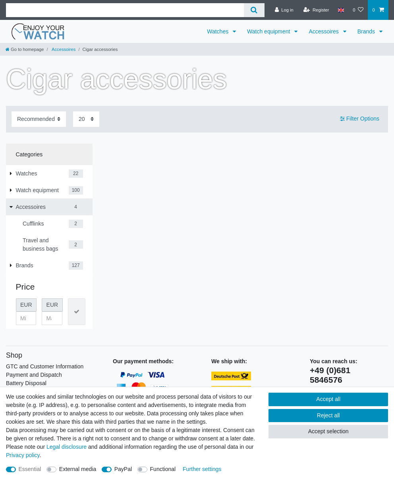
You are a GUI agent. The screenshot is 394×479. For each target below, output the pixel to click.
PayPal (123, 469)
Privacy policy (23, 455)
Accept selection (328, 431)
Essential (30, 469)
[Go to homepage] (25, 49)
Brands (367, 31)
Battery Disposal (26, 383)
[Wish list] (358, 10)
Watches (218, 31)
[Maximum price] (52, 318)
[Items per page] (86, 119)
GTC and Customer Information (44, 366)
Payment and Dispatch (34, 375)
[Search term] (125, 10)
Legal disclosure (66, 447)
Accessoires (324, 31)
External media (77, 469)
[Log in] (284, 10)
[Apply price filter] (76, 311)
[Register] (316, 10)
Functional (163, 469)
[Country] (341, 10)
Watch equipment (269, 31)
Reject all (328, 415)
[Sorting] (39, 119)
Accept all (328, 399)
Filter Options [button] (359, 119)
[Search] (254, 10)
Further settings (202, 469)
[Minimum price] (26, 318)
